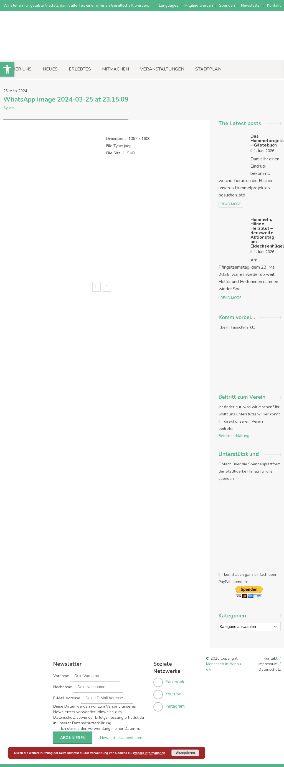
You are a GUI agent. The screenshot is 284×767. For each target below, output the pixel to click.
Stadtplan (208, 69)
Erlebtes (80, 69)
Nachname (62, 687)
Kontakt (274, 5)
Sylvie (8, 107)
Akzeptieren (185, 753)
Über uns (20, 69)
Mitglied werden (198, 5)
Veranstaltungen (162, 69)
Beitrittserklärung (234, 435)
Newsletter (251, 5)
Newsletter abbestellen (121, 737)
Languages (168, 5)
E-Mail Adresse (66, 698)
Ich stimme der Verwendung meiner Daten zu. (101, 728)
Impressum (267, 664)
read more (230, 204)
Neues (50, 69)
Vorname (61, 675)
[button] (7, 69)
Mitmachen (115, 69)
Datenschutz (269, 669)
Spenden (227, 5)
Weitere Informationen (149, 753)
